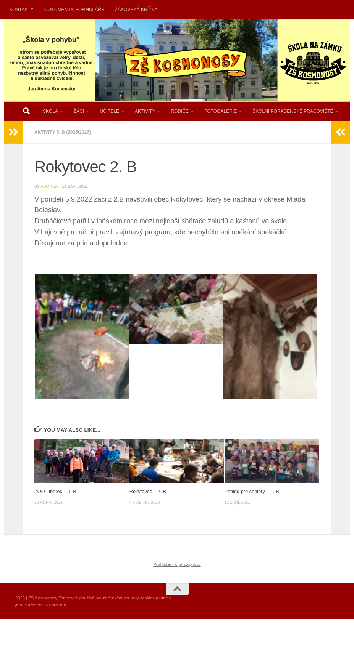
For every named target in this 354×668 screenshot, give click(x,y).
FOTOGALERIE (220, 111)
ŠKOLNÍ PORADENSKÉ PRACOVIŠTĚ (292, 111)
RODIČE (180, 111)
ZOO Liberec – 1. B (55, 491)
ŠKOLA (50, 111)
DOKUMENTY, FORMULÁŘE (74, 9)
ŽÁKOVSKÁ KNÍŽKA (136, 9)
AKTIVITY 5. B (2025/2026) (62, 132)
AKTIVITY (145, 111)
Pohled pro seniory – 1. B (252, 491)
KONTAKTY (21, 9)
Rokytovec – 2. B (147, 491)
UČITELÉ (109, 111)
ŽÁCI (79, 111)
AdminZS (49, 186)
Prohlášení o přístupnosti (176, 564)
